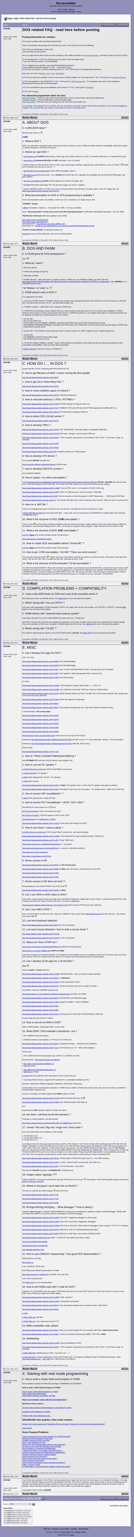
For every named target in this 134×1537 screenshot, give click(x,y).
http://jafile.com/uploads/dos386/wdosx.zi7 (39, 1070)
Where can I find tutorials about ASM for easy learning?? (44, 1445)
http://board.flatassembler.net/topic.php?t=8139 (40, 395)
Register (71, 9)
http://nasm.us (27, 1262)
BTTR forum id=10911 (30, 815)
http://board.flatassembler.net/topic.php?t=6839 (40, 665)
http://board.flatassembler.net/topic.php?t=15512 (41, 823)
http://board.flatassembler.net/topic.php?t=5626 (40, 890)
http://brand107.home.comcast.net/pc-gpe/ (38, 736)
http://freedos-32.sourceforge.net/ (36, 171)
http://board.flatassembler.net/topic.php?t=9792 (40, 1230)
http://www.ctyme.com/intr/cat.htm (35, 220)
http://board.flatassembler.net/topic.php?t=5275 (40, 191)
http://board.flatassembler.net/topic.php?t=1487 (40, 677)
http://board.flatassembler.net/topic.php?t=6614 (40, 925)
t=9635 (25, 777)
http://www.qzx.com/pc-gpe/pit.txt (35, 852)
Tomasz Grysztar (65, 1532)
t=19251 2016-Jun (29, 349)
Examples (74, 1529)
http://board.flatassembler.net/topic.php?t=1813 (40, 789)
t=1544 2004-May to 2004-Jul (33, 513)
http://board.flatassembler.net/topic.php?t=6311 (40, 1014)
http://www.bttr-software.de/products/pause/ (39, 464)
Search (65, 9)
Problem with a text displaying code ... (36, 1416)
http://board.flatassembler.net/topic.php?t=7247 (40, 408)
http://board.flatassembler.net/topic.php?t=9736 (40, 430)
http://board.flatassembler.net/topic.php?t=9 (39, 500)
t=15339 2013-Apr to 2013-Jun (34, 769)
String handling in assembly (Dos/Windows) (39, 1449)
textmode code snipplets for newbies (36, 1412)
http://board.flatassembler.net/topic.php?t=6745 (40, 444)
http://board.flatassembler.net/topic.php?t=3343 (40, 877)
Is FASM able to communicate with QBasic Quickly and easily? (46, 1467)
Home (60, 9)
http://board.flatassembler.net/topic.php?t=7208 (40, 700)
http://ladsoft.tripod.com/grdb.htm (35, 1246)
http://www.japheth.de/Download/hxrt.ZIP (38, 282)
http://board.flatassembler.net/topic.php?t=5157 (40, 986)
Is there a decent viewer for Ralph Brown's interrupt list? (43, 1453)
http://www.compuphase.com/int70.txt (36, 856)
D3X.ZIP (26, 1066)
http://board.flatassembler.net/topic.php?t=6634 (40, 448)
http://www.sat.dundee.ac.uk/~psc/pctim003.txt (40, 848)
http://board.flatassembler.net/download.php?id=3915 (51, 740)
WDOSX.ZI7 (28, 1072)
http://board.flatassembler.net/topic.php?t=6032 (40, 708)
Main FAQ (62, 598)
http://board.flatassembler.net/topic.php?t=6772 (40, 421)
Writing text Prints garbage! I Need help (37, 1438)
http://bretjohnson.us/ (94, 914)
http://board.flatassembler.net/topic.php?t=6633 (40, 978)
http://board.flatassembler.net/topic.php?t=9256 (40, 438)
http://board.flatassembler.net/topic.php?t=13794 (41, 1098)
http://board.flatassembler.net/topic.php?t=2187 (40, 669)
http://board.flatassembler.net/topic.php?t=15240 (41, 934)
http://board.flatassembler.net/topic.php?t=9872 (40, 378)
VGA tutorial (27, 1428)
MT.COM (46, 1359)
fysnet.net (26, 234)
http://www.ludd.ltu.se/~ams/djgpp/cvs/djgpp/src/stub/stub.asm (46, 994)
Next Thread (123, 1505)
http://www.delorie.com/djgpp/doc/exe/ (37, 539)
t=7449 (25, 1313)
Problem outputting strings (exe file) (36, 1441)
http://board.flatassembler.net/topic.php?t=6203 (40, 1234)
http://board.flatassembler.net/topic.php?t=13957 (41, 1222)
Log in (79, 11)
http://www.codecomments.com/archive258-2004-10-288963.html (47, 1123)
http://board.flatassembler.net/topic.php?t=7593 (40, 1002)
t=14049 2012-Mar (29, 773)
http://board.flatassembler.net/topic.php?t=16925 (41, 685)
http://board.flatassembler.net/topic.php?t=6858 (40, 661)
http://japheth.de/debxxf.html (33, 1250)
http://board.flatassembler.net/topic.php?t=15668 (41, 488)
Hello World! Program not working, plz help (38, 1396)
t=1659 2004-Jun (28, 1321)
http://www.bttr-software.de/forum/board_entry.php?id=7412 (45, 905)
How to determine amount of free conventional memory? (44, 1463)
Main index (47, 1529)
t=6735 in (28, 535)
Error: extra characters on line (33, 1443)
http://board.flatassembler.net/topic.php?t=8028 (40, 724)
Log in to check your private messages (63, 11)
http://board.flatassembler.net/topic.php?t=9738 (40, 694)
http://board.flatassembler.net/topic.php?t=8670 (40, 998)
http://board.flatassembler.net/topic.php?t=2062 (40, 673)
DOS (16, 18)
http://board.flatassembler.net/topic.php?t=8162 (40, 1309)
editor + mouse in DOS (31, 1465)
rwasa (72, 1535)
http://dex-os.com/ (30, 175)
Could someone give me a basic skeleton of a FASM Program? (46, 1436)
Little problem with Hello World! (34, 1394)
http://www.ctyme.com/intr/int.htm (35, 222)
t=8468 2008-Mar (29, 1353)
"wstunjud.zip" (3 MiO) (47, 819)
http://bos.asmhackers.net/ (33, 181)
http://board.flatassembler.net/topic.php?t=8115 (40, 1158)
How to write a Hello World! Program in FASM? (40, 1392)
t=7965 (25, 781)
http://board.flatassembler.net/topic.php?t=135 (40, 1166)
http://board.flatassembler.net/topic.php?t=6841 (40, 865)
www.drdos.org (29, 160)
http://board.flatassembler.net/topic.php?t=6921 (40, 1330)
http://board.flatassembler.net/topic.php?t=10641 (41, 1301)
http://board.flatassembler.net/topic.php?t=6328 (40, 1203)
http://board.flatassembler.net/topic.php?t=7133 (40, 752)
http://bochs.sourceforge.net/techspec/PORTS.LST (41, 947)
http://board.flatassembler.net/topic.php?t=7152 (40, 1199)
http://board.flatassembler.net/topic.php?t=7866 (40, 728)
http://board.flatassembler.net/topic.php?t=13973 (41, 1218)
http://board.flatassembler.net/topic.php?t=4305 (40, 873)
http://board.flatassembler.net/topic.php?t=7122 (40, 1048)
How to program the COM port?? (35, 1457)
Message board (83, 1529)
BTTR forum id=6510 (30, 811)
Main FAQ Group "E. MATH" (33, 1182)
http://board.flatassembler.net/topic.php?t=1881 (40, 1162)
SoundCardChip (28, 819)
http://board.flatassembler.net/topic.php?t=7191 (40, 1195)
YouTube (83, 1532)
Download (55, 1529)
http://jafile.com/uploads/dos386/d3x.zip (38, 1064)
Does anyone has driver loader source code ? (39, 1459)
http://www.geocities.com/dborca (47, 1060)
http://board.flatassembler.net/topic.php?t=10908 (41, 836)
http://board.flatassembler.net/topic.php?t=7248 (40, 404)
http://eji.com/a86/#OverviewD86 (34, 1242)
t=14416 (25, 1076)
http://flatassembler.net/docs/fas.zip (35, 1238)
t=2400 (25, 137)
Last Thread (114, 1505)
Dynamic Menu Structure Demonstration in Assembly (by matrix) (47, 1408)
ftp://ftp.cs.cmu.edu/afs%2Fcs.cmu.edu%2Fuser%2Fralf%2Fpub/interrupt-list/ (64, 226)
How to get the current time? (33, 1461)
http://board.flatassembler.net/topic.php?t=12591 (41, 1226)
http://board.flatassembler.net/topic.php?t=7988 (40, 1102)
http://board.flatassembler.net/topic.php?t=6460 (40, 1006)
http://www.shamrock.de (31, 1359)
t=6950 (25, 208)
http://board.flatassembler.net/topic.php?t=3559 (40, 732)
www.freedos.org (29, 156)
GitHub (78, 1532)
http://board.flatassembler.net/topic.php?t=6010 (40, 412)
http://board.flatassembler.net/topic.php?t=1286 (40, 492)
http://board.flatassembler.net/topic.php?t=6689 (40, 869)
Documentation (65, 1529)
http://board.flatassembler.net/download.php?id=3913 (51, 744)
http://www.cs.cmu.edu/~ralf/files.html (51, 224)
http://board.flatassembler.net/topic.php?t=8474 (40, 1305)
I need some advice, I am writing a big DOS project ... (42, 1451)
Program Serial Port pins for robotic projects (39, 1455)
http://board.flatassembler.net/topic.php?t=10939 (41, 1297)
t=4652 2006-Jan (28, 1317)
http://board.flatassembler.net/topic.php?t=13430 (41, 1343)
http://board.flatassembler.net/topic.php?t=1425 (40, 840)
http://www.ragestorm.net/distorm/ (35, 1274)
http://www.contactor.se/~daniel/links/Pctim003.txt (41, 844)
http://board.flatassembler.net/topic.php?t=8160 (40, 716)
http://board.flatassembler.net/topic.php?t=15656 (41, 974)
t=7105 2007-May (29, 1357)
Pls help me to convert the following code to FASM (41, 1447)
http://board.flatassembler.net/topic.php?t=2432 (40, 785)
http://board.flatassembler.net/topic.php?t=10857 (41, 689)
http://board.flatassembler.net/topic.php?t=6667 (40, 1334)
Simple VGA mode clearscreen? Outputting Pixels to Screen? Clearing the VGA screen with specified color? (63, 1424)
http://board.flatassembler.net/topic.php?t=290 (40, 496)
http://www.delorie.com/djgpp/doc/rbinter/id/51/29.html (46, 482)
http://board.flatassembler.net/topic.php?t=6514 (40, 704)
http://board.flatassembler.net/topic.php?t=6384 (40, 1010)
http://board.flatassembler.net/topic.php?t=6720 (40, 938)
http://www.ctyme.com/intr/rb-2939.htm (82, 482)
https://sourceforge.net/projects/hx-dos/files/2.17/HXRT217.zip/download (82, 282)
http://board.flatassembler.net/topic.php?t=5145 (40, 982)
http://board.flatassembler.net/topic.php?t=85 (39, 452)
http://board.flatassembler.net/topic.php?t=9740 (40, 386)
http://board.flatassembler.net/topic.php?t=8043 (40, 720)
